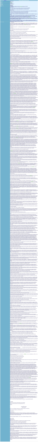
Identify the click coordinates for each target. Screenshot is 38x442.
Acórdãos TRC (5, 0)
